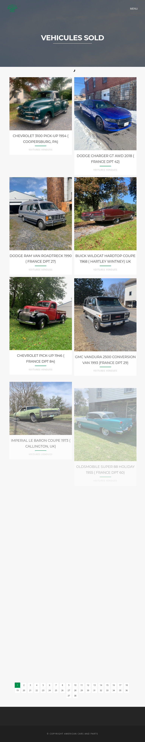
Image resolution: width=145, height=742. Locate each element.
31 (94, 690)
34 (114, 690)
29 (82, 690)
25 (56, 690)
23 (43, 690)
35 (120, 690)
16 (114, 685)
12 (88, 685)
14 (101, 685)
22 (37, 690)
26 (62, 690)
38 (75, 695)
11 (82, 685)
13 (94, 685)
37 (69, 695)
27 (69, 690)
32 (101, 690)
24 (50, 690)
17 (120, 685)
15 (107, 685)
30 (88, 690)
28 (75, 690)
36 (127, 690)
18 (127, 685)
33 (107, 690)
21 (30, 690)
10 (75, 685)
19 (17, 690)
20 (24, 690)
